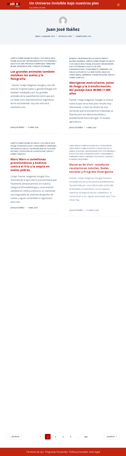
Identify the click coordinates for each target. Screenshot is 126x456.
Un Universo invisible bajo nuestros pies (64, 3)
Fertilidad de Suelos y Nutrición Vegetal (28, 151)
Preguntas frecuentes (56, 451)
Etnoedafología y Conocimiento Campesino (88, 70)
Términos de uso (35, 451)
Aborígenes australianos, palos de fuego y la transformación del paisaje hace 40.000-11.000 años (91, 89)
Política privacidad (78, 451)
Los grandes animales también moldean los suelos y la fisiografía (33, 75)
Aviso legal (94, 451)
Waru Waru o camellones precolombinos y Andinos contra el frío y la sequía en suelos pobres (30, 167)
